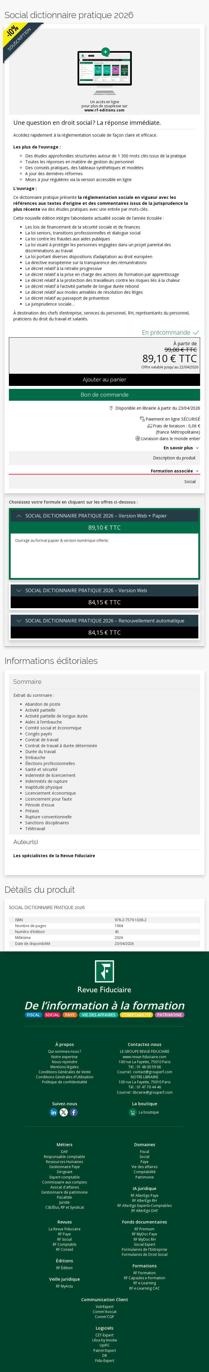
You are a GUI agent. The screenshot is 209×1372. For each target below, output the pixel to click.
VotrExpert (105, 1306)
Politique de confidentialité (64, 1081)
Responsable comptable (64, 1156)
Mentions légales (64, 1066)
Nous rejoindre (64, 1061)
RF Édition (64, 1267)
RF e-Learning (144, 1282)
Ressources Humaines (64, 1161)
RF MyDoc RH (145, 1239)
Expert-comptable (65, 1177)
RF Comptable (64, 1244)
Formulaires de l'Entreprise (144, 1249)
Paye (145, 1161)
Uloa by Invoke (104, 1340)
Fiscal (144, 1151)
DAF (64, 1151)
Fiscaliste (64, 1197)
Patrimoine (144, 1177)
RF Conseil (64, 1249)
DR (104, 1355)
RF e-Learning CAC (144, 1288)
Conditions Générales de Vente (65, 1071)
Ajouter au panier (104, 379)
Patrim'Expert (104, 1350)
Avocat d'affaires (64, 1187)
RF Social (64, 1239)
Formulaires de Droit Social (144, 1254)
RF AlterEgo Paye (145, 1195)
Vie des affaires (144, 1166)
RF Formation (144, 1272)
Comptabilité (145, 1171)
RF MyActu (64, 1286)
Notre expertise (64, 1056)
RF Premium (144, 1229)
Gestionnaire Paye (64, 1166)
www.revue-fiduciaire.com (144, 1056)
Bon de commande (105, 395)
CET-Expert (104, 1335)
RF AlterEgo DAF (144, 1210)
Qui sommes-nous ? (64, 1051)
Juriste (64, 1202)
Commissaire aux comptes (64, 1182)
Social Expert (144, 1244)
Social (190, 481)
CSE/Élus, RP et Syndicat (64, 1207)
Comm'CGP (104, 1316)
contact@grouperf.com (152, 1071)
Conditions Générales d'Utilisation (64, 1076)
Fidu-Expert (104, 1360)
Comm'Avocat (105, 1311)
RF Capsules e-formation (144, 1277)
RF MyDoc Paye (144, 1234)
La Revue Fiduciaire (65, 1229)
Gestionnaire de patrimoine (64, 1192)
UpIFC (105, 1345)
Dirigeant (64, 1171)
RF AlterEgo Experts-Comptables (144, 1205)
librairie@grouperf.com (153, 1092)
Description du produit (174, 458)
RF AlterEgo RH (144, 1200)
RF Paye (64, 1234)
